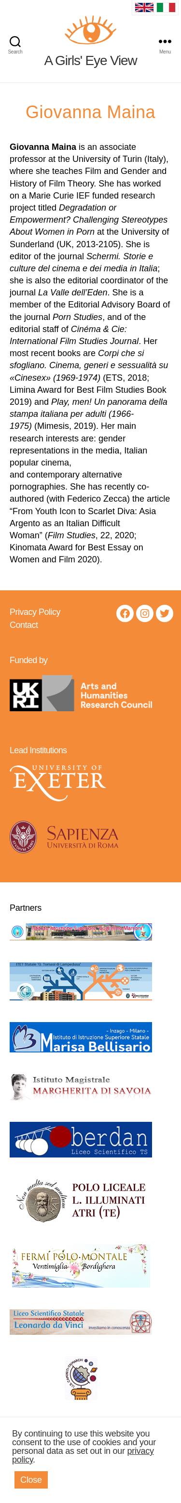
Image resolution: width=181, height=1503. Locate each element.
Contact (24, 625)
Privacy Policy (35, 612)
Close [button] (31, 1480)
